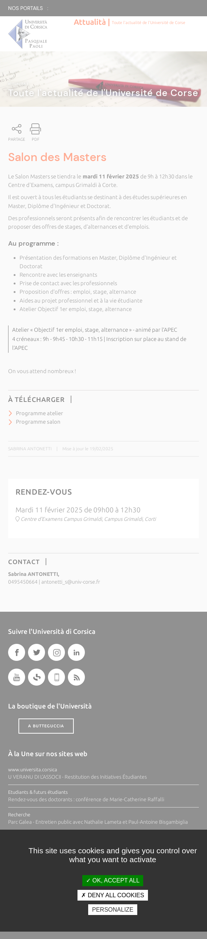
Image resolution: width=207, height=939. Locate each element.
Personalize (112, 909)
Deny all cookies (112, 895)
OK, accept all (112, 880)
